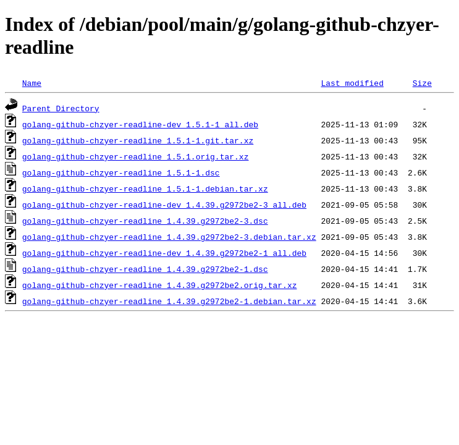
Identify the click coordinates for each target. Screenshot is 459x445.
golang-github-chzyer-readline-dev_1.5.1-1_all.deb (140, 124)
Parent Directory (60, 108)
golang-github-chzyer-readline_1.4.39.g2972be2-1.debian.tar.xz (169, 301)
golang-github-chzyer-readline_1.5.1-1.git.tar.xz (137, 140)
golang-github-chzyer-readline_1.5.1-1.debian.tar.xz (145, 188)
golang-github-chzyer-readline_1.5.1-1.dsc (121, 172)
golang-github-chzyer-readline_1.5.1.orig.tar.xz (135, 156)
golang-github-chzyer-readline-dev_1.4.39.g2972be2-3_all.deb (164, 204)
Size (422, 82)
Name (31, 82)
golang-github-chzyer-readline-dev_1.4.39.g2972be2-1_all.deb (164, 252)
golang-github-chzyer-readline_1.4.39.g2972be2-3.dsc (145, 220)
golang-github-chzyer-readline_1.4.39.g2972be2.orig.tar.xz (159, 284)
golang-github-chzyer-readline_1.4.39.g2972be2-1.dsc (145, 268)
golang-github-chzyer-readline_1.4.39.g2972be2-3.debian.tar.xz (169, 236)
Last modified (352, 82)
